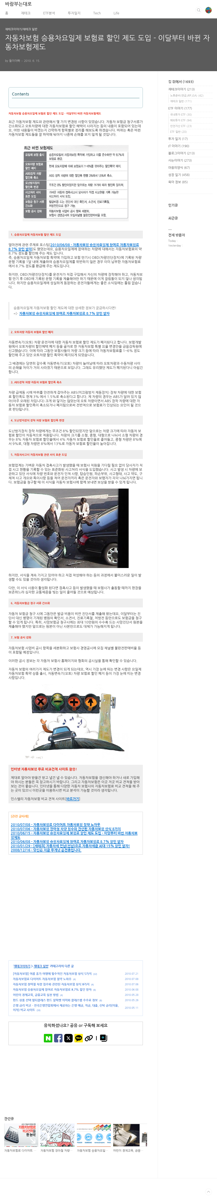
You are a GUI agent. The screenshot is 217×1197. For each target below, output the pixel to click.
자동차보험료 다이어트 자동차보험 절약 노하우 (42, 980)
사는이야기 (180, 161)
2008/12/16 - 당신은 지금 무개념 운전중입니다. (46, 851)
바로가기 (72, 800)
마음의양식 (179, 169)
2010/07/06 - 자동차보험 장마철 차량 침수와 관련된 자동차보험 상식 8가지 (66, 830)
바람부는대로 (18, 5)
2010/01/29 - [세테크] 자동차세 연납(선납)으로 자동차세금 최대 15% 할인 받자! (70, 847)
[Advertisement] (75, 919)
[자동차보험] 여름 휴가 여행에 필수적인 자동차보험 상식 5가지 (52, 975)
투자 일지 (178, 140)
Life (116, 14)
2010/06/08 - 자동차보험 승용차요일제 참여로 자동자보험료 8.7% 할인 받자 (67, 843)
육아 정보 (178, 183)
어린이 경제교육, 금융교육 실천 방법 (35, 996)
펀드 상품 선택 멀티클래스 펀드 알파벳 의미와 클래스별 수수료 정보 (55, 1001)
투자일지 (74, 14)
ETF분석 (49, 14)
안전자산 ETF (181, 127)
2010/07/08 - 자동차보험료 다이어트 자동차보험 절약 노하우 (55, 826)
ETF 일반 (178, 133)
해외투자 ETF (181, 122)
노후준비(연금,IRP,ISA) (187, 97)
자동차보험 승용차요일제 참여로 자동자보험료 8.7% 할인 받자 (64, 315)
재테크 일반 (41, 967)
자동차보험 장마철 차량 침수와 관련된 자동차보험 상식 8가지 (51, 986)
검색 (199, 11)
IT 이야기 (178, 147)
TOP (208, 1193)
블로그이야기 (181, 154)
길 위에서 (181, 83)
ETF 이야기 (180, 109)
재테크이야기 (22, 967)
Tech (97, 14)
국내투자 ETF (181, 116)
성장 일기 (179, 176)
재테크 (26, 14)
